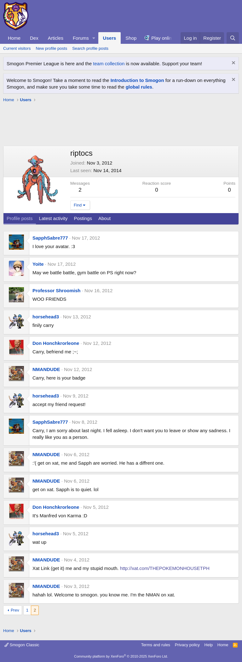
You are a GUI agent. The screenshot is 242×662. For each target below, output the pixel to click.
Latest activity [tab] (53, 218)
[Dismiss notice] (232, 63)
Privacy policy (187, 644)
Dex (34, 38)
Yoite (38, 264)
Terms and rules (155, 644)
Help (209, 644)
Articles (55, 38)
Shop (130, 38)
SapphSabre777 (50, 238)
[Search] (233, 38)
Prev (15, 610)
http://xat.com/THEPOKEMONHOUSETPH (165, 568)
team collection (108, 63)
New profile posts (51, 48)
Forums (81, 38)
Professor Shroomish (56, 290)
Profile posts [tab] (20, 218)
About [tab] (104, 218)
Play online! (163, 38)
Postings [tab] (83, 218)
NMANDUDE (46, 369)
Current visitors (17, 48)
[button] (93, 38)
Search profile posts (90, 48)
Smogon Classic (21, 644)
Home (14, 38)
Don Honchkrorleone (55, 343)
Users (109, 38)
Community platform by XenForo (121, 656)
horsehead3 (45, 316)
